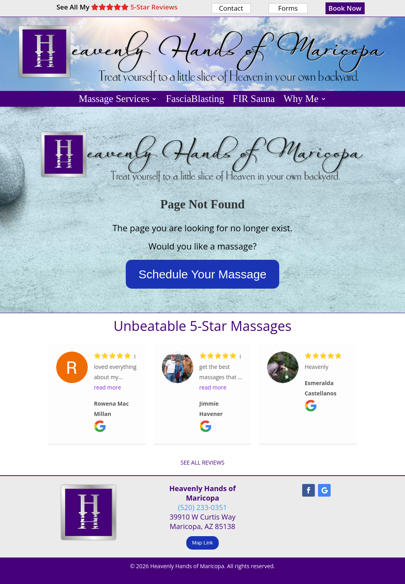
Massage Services (114, 100)
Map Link (202, 543)
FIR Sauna (254, 100)
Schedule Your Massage (202, 274)
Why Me (301, 100)
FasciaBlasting (195, 100)
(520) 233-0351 (202, 507)
